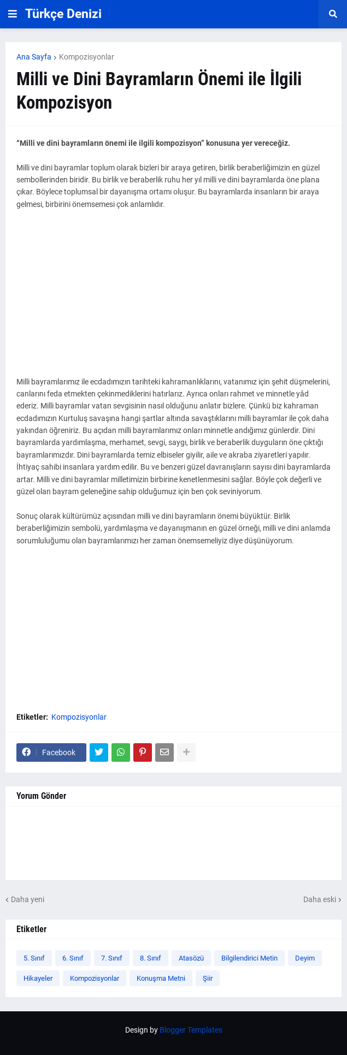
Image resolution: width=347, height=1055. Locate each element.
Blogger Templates (191, 1030)
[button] (12, 14)
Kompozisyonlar (86, 57)
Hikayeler (37, 978)
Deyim (305, 958)
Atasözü (191, 958)
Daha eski (319, 899)
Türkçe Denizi (63, 14)
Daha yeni (27, 899)
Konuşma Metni (161, 978)
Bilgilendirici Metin (249, 958)
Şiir (208, 978)
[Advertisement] (173, 299)
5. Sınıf (34, 958)
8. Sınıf (150, 958)
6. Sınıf (73, 958)
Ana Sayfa (33, 57)
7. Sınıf (111, 958)
